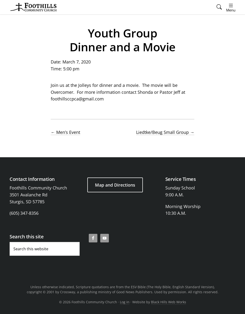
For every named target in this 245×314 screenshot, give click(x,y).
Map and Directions (115, 185)
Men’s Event (65, 132)
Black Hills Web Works (168, 302)
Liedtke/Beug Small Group (165, 132)
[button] (219, 7)
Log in (124, 302)
